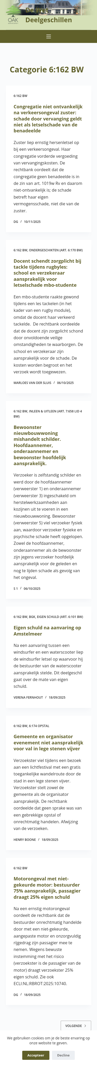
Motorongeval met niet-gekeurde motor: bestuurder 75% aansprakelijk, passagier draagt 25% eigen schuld (47, 887)
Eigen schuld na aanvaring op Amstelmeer (47, 630)
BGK (32, 617)
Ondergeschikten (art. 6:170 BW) (56, 250)
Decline (63, 1055)
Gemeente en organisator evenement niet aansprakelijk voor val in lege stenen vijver (48, 742)
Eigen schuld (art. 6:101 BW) (60, 617)
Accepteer (35, 1055)
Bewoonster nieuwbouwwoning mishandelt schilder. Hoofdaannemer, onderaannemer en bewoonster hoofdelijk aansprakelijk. (40, 445)
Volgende (75, 1026)
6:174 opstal (39, 726)
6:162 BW (20, 96)
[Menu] (48, 36)
